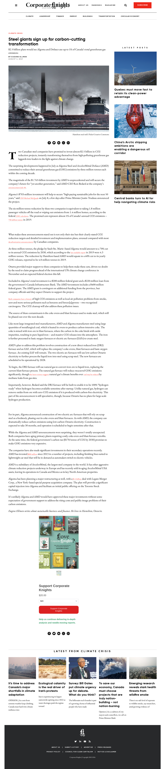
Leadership (44, 16)
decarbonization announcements (25, 241)
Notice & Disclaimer (107, 752)
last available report (80, 252)
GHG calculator (24, 216)
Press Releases (104, 747)
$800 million (34, 454)
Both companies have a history (23, 298)
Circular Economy (130, 16)
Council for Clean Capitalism (79, 752)
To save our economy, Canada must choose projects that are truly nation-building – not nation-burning (111, 695)
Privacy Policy (53, 752)
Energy (73, 16)
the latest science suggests (42, 374)
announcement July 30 (20, 187)
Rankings (97, 5)
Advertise (88, 747)
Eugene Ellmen (19, 57)
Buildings (88, 16)
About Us (83, 5)
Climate (29, 16)
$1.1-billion (78, 478)
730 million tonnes (30, 219)
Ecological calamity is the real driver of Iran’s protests (52, 687)
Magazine (110, 5)
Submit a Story (72, 747)
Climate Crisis (15, 33)
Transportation (107, 16)
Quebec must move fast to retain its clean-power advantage (133, 93)
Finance (60, 16)
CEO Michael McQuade (32, 198)
